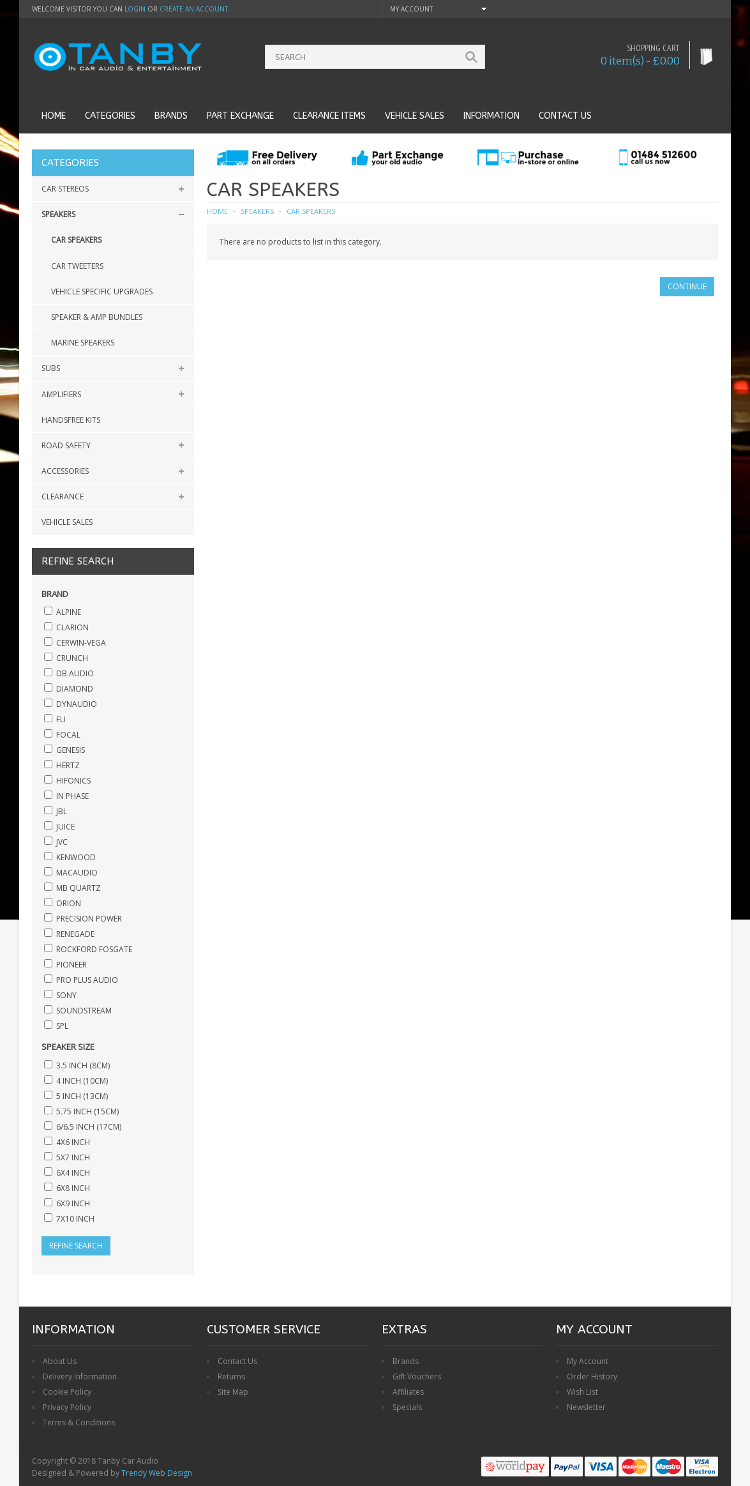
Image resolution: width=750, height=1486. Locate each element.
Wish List (582, 1391)
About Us (60, 1361)
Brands (171, 115)
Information (491, 115)
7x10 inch (75, 1218)
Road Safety (66, 445)
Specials (407, 1407)
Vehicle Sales (414, 115)
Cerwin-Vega (81, 642)
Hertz (68, 765)
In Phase (72, 796)
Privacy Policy (67, 1407)
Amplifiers (61, 394)
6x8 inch (73, 1188)
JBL (61, 811)
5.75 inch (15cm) (87, 1111)
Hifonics (73, 780)
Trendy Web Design (156, 1472)
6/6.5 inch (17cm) (88, 1126)
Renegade (75, 934)
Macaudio (77, 872)
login (135, 8)
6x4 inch (73, 1172)
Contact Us (237, 1361)
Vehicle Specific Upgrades (102, 291)
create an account (194, 8)
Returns (231, 1376)
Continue (687, 286)
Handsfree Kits (70, 419)
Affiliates (408, 1391)
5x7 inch (73, 1157)
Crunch (72, 658)
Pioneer (71, 964)
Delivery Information (80, 1376)
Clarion (72, 627)
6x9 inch (73, 1203)
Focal (68, 734)
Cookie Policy (67, 1391)
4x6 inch (73, 1142)
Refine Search (76, 1245)
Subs (50, 368)
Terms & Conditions (79, 1422)
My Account (587, 1361)
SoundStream (84, 1010)
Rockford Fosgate (94, 949)
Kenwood (76, 857)
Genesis (70, 750)
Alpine (68, 612)
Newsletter (586, 1407)
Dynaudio (76, 704)
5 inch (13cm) (82, 1096)
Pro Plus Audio (87, 979)
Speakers (58, 214)
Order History (592, 1376)
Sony (66, 995)
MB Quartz (78, 888)
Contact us (565, 115)
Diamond (74, 688)
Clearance (62, 496)
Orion (68, 903)
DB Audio (75, 673)
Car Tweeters (77, 266)
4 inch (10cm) (82, 1080)
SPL (62, 1025)
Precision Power (89, 918)
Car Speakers (76, 239)
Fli (61, 719)
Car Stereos (65, 188)
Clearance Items (329, 115)
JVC (62, 842)
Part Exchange (240, 115)
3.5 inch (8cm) (83, 1065)
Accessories (65, 471)
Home (53, 115)
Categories (110, 115)
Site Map (233, 1391)
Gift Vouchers (417, 1376)
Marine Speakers (82, 342)
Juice (65, 826)
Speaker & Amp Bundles (96, 317)
